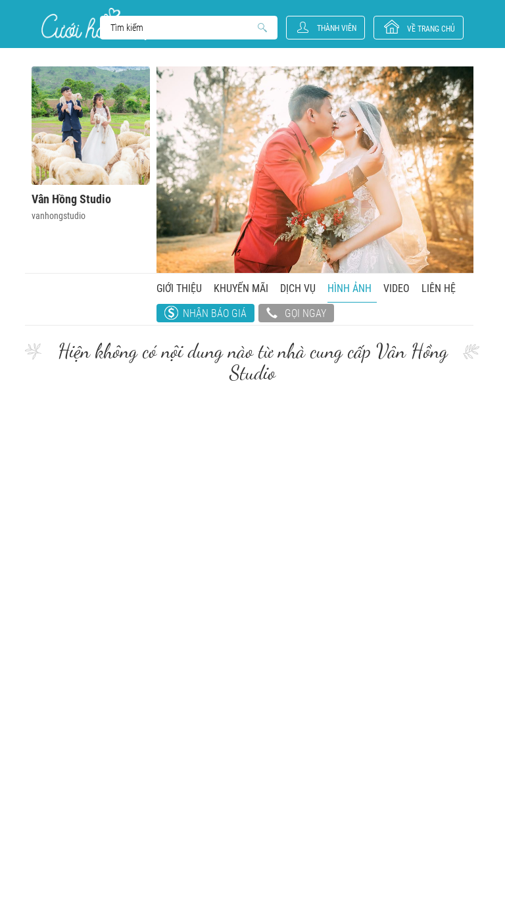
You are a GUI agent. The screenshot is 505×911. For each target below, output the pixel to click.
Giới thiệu (179, 288)
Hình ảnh (349, 288)
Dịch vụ (298, 288)
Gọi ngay (296, 314)
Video (396, 288)
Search (182, 27)
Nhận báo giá (215, 313)
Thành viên (336, 28)
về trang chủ (431, 29)
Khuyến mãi (241, 288)
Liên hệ (438, 288)
